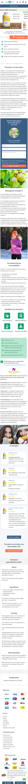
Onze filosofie (6, 735)
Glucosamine (6, 748)
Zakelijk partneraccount (9, 746)
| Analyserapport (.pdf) (14, 365)
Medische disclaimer (8, 744)
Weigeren (11, 779)
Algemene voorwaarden (9, 727)
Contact (5, 716)
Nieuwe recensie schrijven (14, 550)
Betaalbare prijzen (7, 740)
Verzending (15, 6)
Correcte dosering (7, 739)
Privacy (5, 725)
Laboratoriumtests (7, 737)
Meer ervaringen (14, 537)
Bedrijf (4, 718)
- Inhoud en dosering (19, 33)
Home (2, 63)
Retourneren (6, 724)
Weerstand (8, 63)
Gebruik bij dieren (7, 742)
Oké (24, 779)
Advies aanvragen (14, 166)
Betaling (5, 720)
